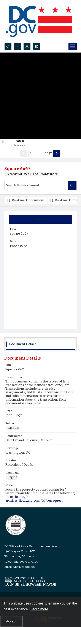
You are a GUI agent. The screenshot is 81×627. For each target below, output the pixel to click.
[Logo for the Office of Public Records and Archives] (15, 525)
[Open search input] (8, 46)
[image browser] (16, 143)
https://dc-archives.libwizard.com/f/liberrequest (34, 498)
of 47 (48, 153)
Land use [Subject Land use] (13, 428)
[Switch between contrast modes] (36, 46)
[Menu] (72, 46)
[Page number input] (35, 153)
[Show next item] (56, 153)
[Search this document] (36, 185)
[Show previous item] (23, 153)
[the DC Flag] (38, 21)
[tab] (40, 219)
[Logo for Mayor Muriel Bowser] (30, 581)
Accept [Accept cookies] (11, 621)
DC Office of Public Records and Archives (30, 546)
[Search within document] (72, 185)
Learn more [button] (39, 609)
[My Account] (27, 46)
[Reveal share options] (17, 46)
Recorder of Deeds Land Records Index (31, 174)
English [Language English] (12, 477)
